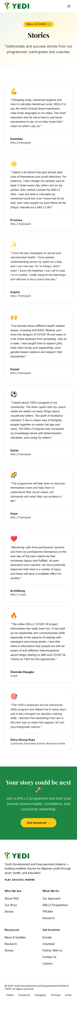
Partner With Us (52, 950)
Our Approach (51, 898)
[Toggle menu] (68, 6)
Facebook (24, 995)
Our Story (11, 905)
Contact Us (49, 957)
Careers (47, 963)
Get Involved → (38, 823)
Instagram (40, 995)
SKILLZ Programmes (55, 905)
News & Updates (15, 937)
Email (68, 995)
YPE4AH (47, 911)
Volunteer (48, 943)
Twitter (10, 995)
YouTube (56, 995)
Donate (47, 937)
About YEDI (12, 898)
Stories (9, 911)
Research (48, 918)
